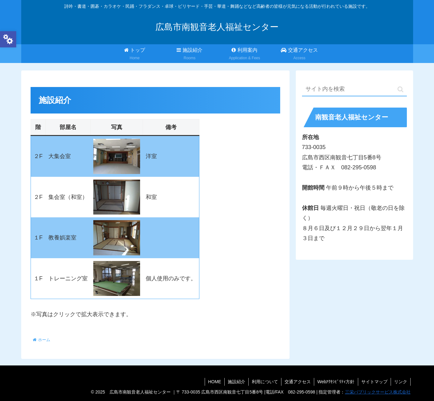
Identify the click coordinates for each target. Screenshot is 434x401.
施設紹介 (236, 381)
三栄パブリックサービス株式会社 (378, 391)
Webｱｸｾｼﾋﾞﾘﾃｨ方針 (336, 381)
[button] (400, 89)
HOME (214, 381)
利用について (265, 381)
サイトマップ (374, 381)
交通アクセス (298, 381)
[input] (354, 89)
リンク (400, 381)
